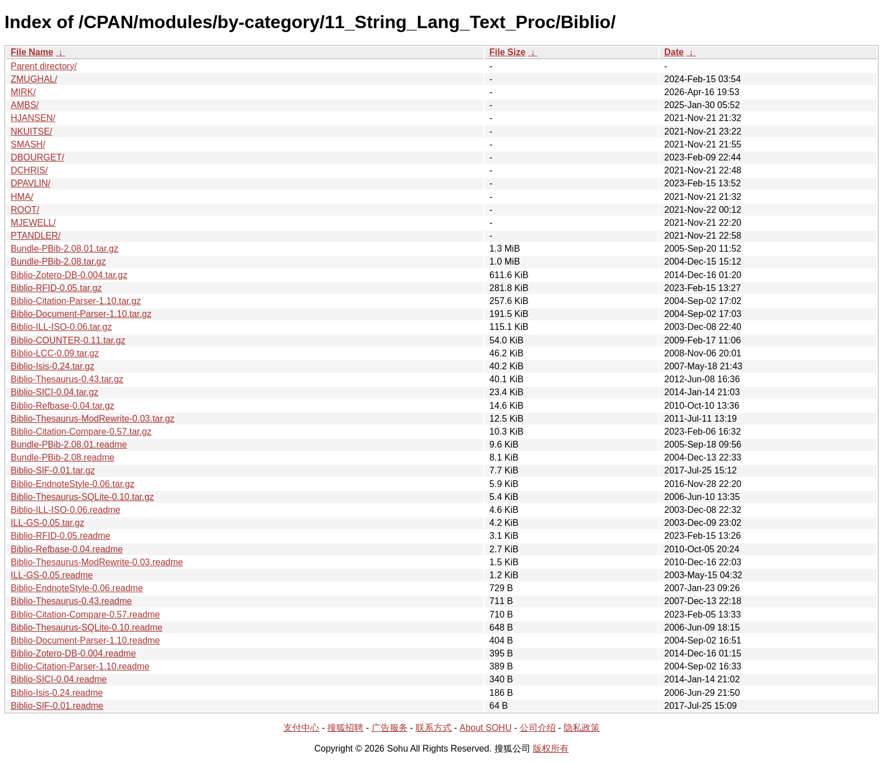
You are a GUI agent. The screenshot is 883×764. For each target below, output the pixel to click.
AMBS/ (25, 105)
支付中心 (301, 727)
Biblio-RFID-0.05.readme (60, 535)
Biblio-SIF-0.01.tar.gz (53, 470)
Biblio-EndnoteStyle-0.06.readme (77, 588)
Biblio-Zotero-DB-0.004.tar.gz (69, 275)
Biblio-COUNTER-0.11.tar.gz (68, 340)
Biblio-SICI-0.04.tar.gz (55, 392)
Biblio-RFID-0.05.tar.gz (56, 288)
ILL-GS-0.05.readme (52, 575)
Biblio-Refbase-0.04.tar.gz (62, 405)
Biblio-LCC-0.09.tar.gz (55, 353)
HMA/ (22, 197)
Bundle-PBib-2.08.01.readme (69, 444)
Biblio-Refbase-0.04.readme (67, 549)
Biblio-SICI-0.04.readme (59, 679)
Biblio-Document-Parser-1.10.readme (85, 640)
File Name (32, 52)
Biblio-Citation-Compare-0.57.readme (85, 614)
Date (674, 52)
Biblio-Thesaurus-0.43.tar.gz (67, 379)
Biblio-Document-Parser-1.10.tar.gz (81, 314)
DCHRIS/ (29, 170)
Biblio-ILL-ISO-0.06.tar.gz (61, 327)
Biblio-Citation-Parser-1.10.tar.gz (76, 301)
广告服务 (390, 727)
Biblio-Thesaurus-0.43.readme (71, 601)
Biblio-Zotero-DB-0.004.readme (73, 653)
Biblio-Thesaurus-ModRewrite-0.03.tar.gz (93, 418)
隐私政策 (582, 727)
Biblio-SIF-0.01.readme (57, 706)
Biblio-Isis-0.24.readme (57, 693)
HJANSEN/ (33, 118)
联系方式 (434, 727)
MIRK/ (23, 92)
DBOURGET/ (37, 157)
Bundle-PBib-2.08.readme (62, 457)
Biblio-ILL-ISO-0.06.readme (66, 510)
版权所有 (551, 748)
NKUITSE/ (31, 131)
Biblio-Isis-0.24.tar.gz (53, 366)
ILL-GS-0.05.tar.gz (47, 523)
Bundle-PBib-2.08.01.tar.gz (64, 248)
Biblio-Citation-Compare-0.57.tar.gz (81, 431)
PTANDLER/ (36, 235)
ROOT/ (25, 210)
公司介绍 (538, 727)
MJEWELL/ (33, 222)
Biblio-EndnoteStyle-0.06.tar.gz (73, 484)
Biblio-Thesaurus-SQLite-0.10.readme (86, 627)
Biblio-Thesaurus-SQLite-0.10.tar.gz (82, 497)
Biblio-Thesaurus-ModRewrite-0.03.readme (97, 562)
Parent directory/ (44, 66)
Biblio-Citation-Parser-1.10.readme (80, 666)
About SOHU (485, 727)
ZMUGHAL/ (34, 79)
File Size (507, 52)
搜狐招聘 (345, 727)
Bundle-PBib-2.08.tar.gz (58, 261)
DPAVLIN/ (31, 183)
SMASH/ (28, 144)
